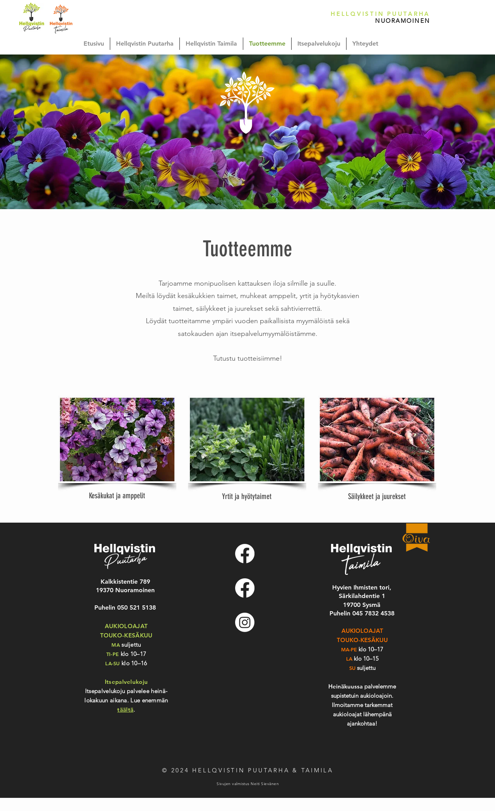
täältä (125, 709)
